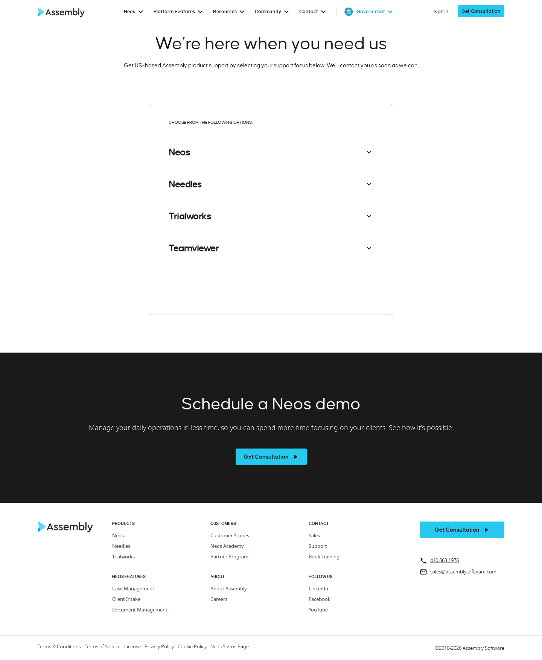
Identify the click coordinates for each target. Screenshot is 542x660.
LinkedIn (318, 589)
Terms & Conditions (59, 647)
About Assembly (228, 589)
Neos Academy (227, 546)
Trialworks (123, 557)
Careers (218, 599)
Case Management (133, 589)
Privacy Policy (159, 647)
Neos (118, 536)
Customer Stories (229, 536)
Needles (121, 546)
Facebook (319, 599)
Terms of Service (102, 647)
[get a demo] (481, 11)
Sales (314, 536)
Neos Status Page (229, 647)
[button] (271, 152)
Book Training (324, 557)
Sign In (441, 11)
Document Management (139, 610)
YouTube (318, 610)
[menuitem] (135, 11)
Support (318, 546)
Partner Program (229, 557)
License (132, 647)
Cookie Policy (192, 647)
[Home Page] (65, 530)
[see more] (271, 457)
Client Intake (126, 599)
